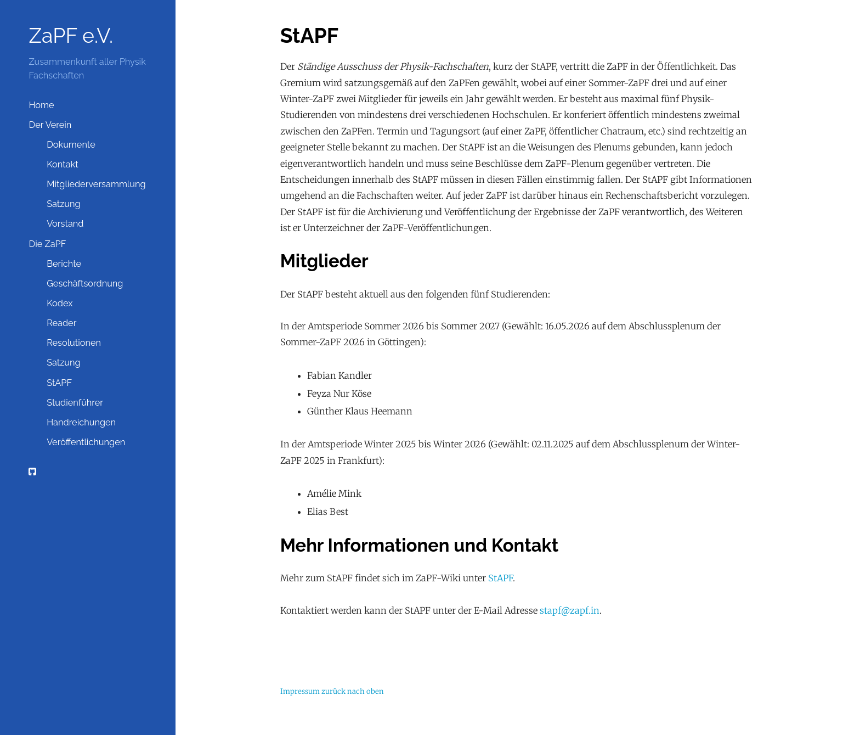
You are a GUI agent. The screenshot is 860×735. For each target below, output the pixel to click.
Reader (61, 323)
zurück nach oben (352, 691)
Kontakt (62, 164)
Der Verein (50, 125)
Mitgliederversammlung (96, 184)
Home (41, 105)
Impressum (300, 691)
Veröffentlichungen (86, 442)
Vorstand (65, 223)
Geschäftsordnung (85, 283)
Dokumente (71, 144)
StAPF (59, 383)
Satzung (64, 204)
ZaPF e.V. (71, 36)
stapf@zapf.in (569, 610)
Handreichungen (81, 422)
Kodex (59, 303)
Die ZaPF (47, 244)
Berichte (64, 264)
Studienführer (75, 402)
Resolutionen (74, 343)
